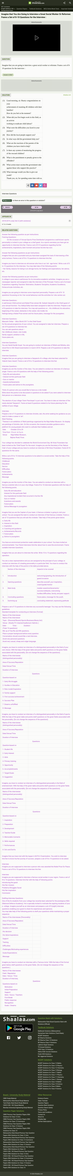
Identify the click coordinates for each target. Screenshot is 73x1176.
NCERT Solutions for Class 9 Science (50, 1088)
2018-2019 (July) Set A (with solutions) (16, 221)
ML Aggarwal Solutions (45, 1056)
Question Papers (43, 1103)
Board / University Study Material (16, 1095)
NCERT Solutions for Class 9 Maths (49, 1086)
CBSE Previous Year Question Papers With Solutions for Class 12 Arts (16, 1116)
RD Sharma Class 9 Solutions (47, 1042)
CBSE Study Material (9, 1098)
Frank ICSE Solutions (44, 1054)
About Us (41, 1117)
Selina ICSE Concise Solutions (47, 1052)
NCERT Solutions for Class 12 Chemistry (51, 1068)
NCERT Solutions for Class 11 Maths (49, 1072)
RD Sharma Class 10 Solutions (47, 1040)
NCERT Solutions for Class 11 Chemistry (51, 1077)
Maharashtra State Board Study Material (16, 1101)
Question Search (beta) (45, 1107)
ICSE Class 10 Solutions (45, 1049)
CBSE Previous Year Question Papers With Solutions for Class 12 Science (16, 1125)
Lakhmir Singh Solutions (46, 1045)
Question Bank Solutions (46, 1105)
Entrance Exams (43, 1098)
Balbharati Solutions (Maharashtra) (49, 1031)
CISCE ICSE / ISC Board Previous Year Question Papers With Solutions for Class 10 (18, 1166)
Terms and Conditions (45, 1112)
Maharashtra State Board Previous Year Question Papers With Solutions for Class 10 (19, 1148)
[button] (25, 37)
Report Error (7, 200)
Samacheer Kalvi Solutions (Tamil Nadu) (51, 1033)
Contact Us (41, 1114)
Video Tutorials (43, 1101)
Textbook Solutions (46, 1027)
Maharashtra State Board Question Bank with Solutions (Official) (52, 1023)
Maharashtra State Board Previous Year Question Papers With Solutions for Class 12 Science (19, 1143)
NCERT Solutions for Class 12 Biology (50, 1070)
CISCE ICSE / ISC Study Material (13, 1105)
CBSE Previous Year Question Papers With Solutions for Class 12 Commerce (16, 1120)
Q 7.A (36, 207)
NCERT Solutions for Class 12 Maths (49, 1063)
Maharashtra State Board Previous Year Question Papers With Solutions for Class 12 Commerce (19, 1139)
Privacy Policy (42, 1110)
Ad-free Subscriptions (45, 1121)
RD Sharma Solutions (44, 1038)
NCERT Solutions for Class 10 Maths (49, 1082)
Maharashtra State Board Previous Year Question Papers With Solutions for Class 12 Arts (19, 1134)
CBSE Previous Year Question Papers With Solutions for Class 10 (16, 1129)
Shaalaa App (42, 1119)
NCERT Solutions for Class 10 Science (50, 1084)
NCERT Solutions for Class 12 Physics (50, 1065)
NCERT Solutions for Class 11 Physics (50, 1075)
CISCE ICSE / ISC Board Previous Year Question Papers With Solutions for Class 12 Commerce (18, 1157)
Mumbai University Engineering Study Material (18, 1107)
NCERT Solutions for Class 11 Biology (50, 1079)
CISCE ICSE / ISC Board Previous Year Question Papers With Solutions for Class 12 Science (18, 1162)
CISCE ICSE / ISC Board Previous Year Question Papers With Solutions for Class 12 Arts (18, 1152)
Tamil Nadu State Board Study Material (15, 1103)
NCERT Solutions (43, 1035)
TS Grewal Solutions (44, 1047)
